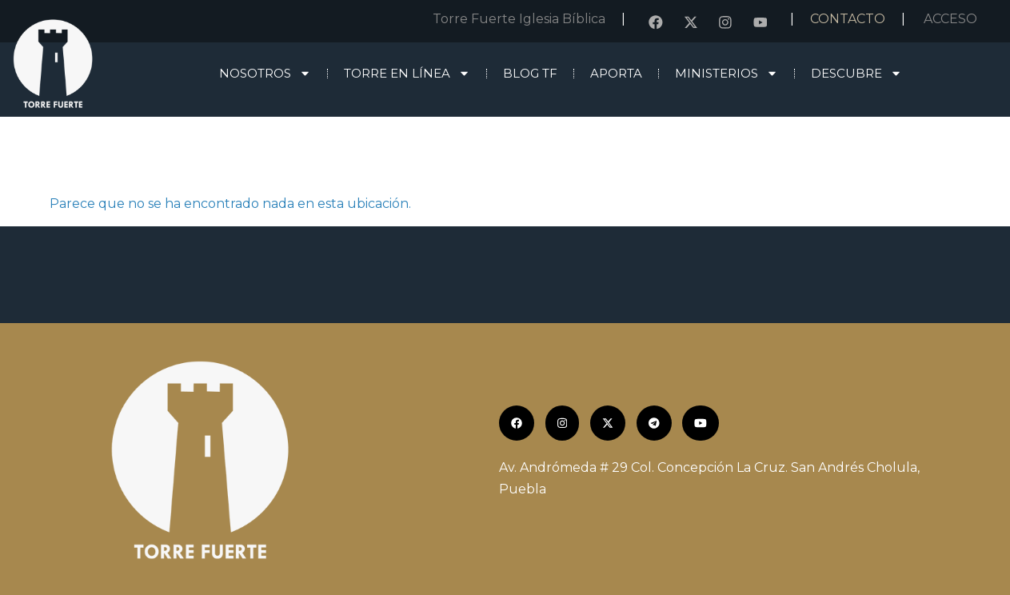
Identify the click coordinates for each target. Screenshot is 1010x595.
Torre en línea (407, 73)
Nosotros (265, 73)
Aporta (616, 73)
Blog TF (530, 73)
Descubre (856, 73)
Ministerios (726, 73)
